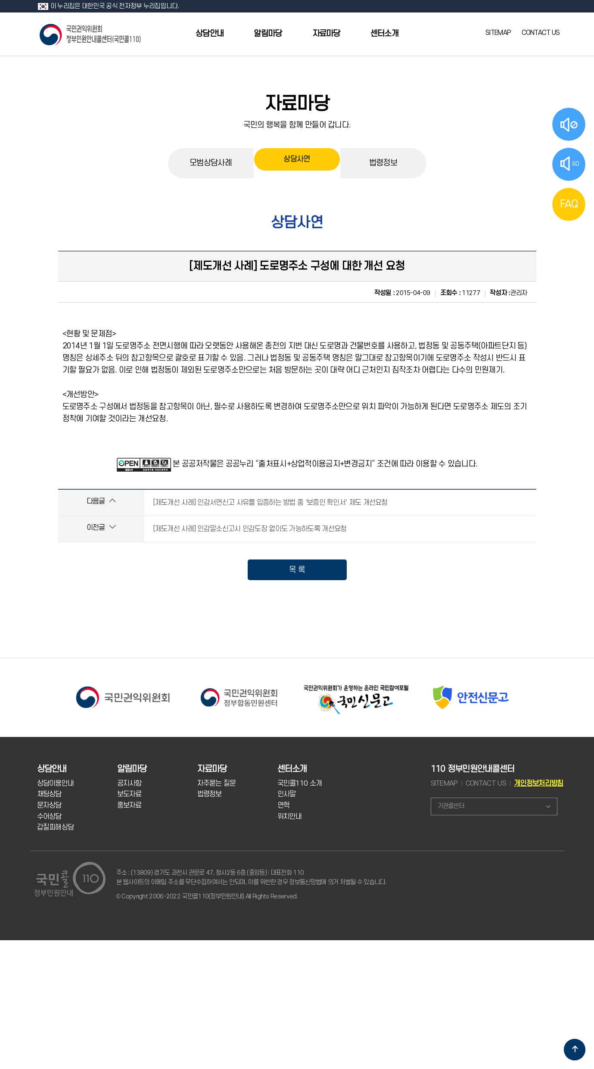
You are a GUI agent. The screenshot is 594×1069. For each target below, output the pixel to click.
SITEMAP (498, 33)
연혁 (283, 805)
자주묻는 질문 (216, 783)
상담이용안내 (55, 783)
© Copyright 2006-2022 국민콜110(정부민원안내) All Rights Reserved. (207, 896)
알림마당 (268, 33)
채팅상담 (49, 794)
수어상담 (49, 816)
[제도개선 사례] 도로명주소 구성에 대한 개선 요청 (296, 266)
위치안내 (289, 816)
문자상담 (49, 805)
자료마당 (326, 33)
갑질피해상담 (55, 827)
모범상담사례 (211, 163)
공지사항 (129, 783)
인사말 (286, 794)
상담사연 (296, 162)
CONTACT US (541, 33)
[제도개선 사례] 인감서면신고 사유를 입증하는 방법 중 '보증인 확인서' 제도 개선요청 (270, 503)
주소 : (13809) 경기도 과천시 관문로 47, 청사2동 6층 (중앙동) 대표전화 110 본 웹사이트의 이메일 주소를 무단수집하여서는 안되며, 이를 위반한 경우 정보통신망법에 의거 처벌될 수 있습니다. (251, 877)
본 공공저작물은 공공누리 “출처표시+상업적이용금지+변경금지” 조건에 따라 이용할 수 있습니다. (325, 464)
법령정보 (383, 163)
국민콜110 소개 (299, 783)
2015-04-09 (402, 293)
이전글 (101, 527)
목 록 (297, 570)
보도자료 (129, 794)
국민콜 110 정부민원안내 (91, 34)
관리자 (508, 293)
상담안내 (210, 33)
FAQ (569, 204)
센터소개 (384, 33)
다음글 (101, 501)
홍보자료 (129, 805)
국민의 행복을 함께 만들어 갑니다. (297, 125)
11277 (460, 293)
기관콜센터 (451, 806)
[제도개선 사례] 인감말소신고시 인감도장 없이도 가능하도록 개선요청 (250, 529)
